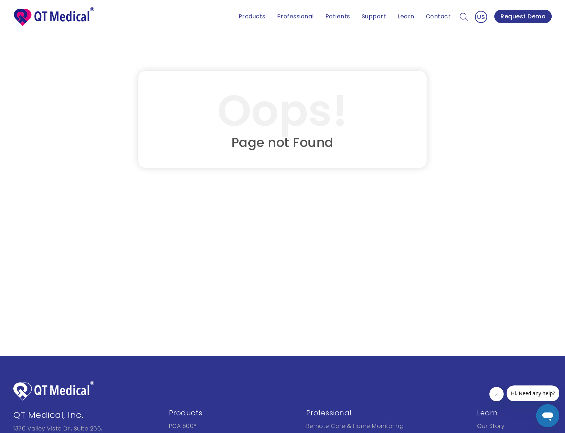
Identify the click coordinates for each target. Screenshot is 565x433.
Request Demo (523, 16)
